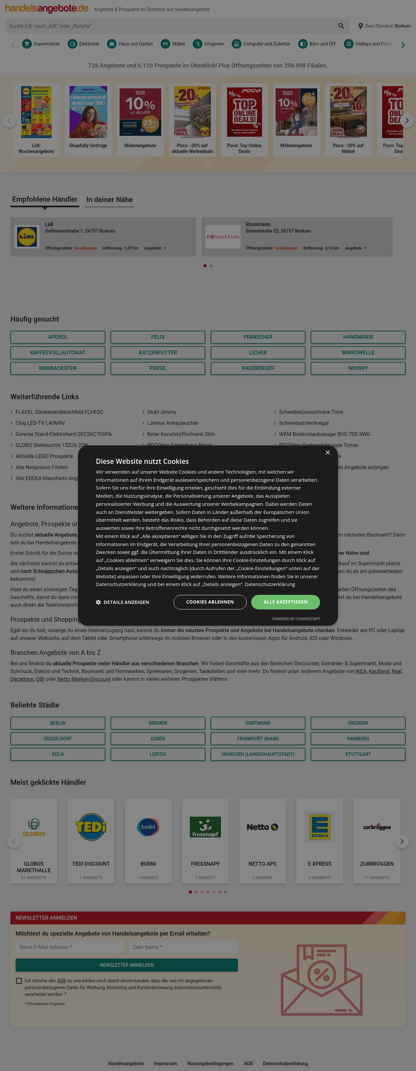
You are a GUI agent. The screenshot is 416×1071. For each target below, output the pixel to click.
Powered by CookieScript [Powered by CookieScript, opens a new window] (296, 618)
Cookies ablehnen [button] (210, 602)
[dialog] (208, 535)
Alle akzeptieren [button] (286, 602)
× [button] (327, 453)
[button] (122, 602)
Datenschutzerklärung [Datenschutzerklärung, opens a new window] (270, 584)
